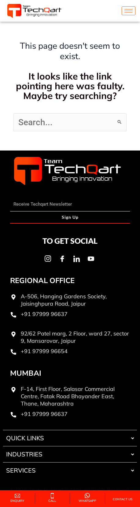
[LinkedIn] (76, 258)
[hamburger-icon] (128, 10)
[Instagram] (47, 258)
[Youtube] (90, 258)
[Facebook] (62, 258)
